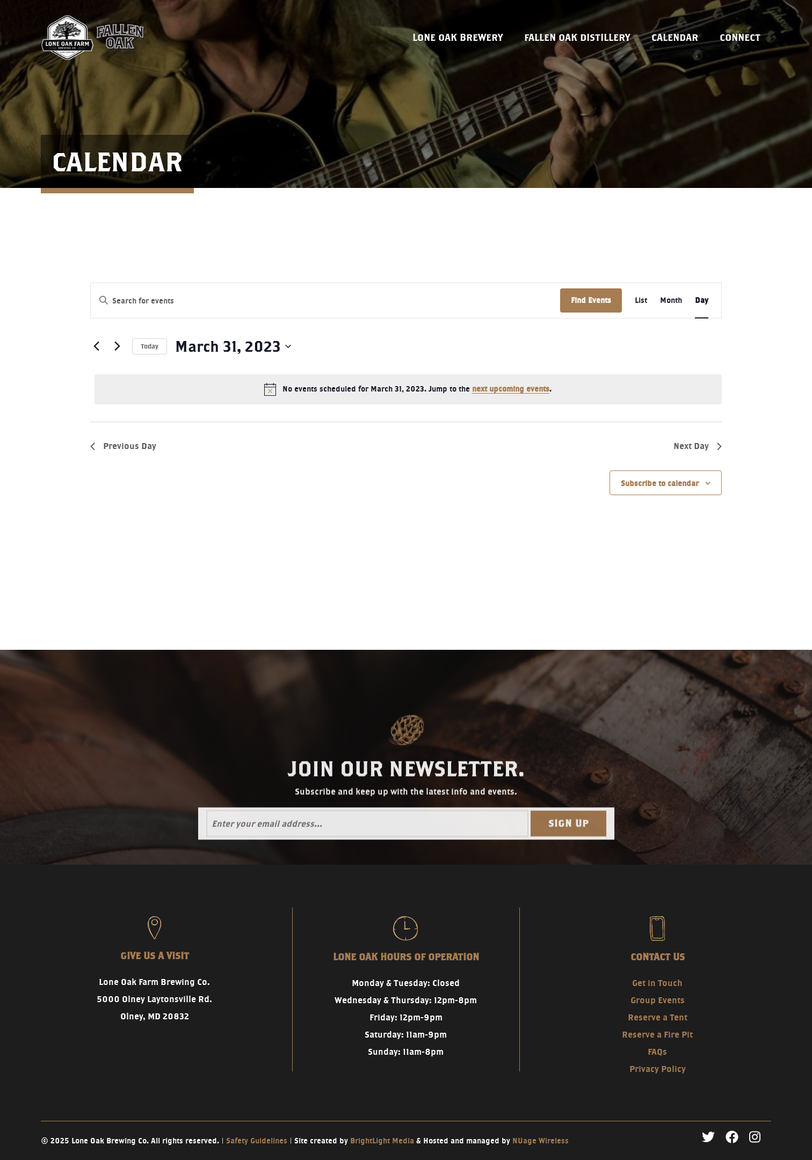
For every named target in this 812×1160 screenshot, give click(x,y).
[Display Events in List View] (641, 300)
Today (149, 346)
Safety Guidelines (256, 1140)
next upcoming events (510, 389)
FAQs (657, 1052)
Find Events (591, 300)
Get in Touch (657, 983)
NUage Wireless (540, 1140)
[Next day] (117, 346)
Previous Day (123, 446)
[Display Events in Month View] (671, 300)
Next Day (697, 446)
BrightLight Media (382, 1140)
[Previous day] (96, 346)
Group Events (657, 1000)
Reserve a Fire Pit (657, 1035)
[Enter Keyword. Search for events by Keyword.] (325, 301)
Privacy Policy (657, 1069)
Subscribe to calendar (660, 483)
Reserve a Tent (657, 1017)
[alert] (408, 389)
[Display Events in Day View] (701, 300)
